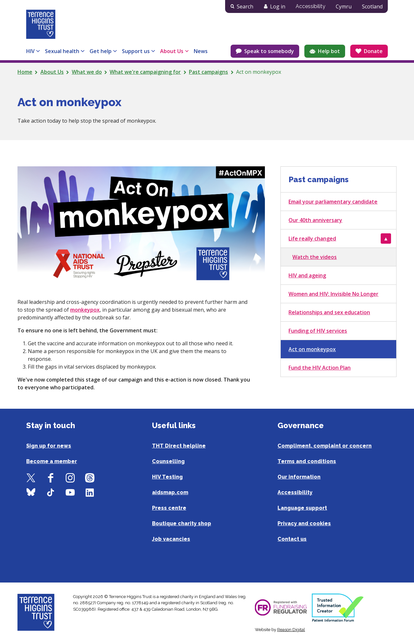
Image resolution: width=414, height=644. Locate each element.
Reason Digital (291, 629)
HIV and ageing (307, 275)
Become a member (51, 461)
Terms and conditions (307, 461)
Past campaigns (208, 71)
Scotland (372, 6)
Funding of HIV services (318, 330)
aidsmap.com (170, 492)
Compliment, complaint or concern (325, 446)
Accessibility (310, 6)
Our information (299, 477)
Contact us (292, 539)
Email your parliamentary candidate (333, 201)
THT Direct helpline (179, 446)
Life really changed (312, 238)
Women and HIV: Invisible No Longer (333, 293)
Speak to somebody (269, 51)
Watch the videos (314, 257)
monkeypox (85, 309)
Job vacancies (171, 539)
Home (24, 71)
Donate (373, 51)
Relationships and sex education (329, 312)
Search (245, 6)
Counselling (168, 461)
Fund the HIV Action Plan (320, 367)
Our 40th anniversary (315, 220)
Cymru (344, 6)
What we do (87, 71)
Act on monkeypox (312, 349)
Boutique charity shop (181, 523)
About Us (52, 71)
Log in (277, 6)
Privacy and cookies (304, 523)
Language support (302, 508)
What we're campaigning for (145, 71)
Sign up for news (48, 446)
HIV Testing (167, 477)
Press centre (169, 508)
